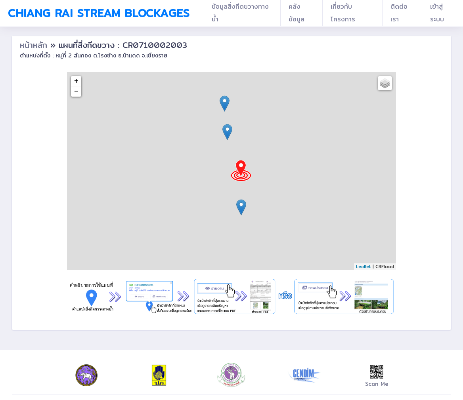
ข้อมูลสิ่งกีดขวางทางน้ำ (240, 13)
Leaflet (363, 266)
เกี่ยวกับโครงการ (343, 13)
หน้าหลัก (35, 45)
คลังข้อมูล (296, 13)
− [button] (76, 91)
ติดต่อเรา (399, 13)
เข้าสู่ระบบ (437, 13)
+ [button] (76, 81)
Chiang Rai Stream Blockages (98, 13)
